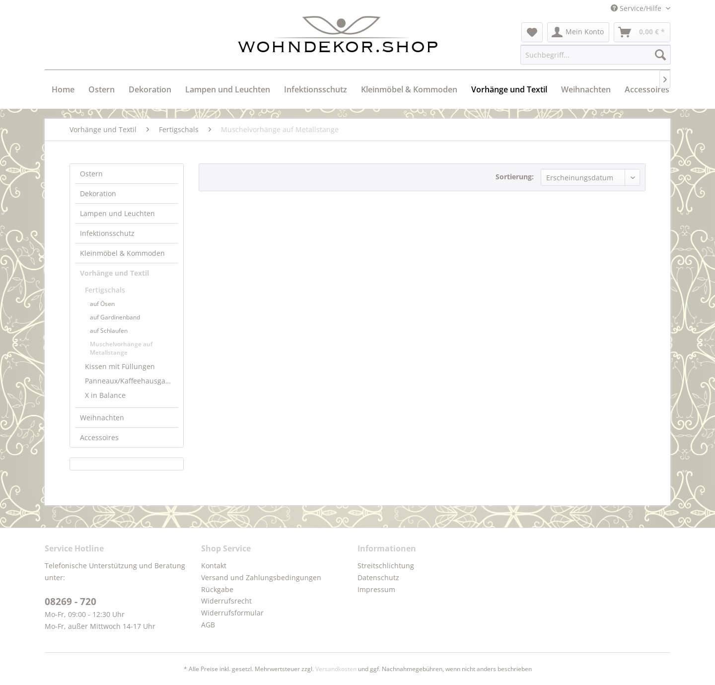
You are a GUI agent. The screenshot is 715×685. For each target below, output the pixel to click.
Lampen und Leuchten (117, 213)
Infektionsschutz (107, 233)
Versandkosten (336, 669)
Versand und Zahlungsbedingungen (261, 577)
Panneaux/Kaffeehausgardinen (131, 380)
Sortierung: (515, 176)
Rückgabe (217, 589)
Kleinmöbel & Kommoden (122, 253)
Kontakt (213, 565)
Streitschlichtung (386, 565)
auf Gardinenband (115, 317)
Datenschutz (378, 577)
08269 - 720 (70, 601)
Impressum (376, 589)
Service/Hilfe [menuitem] (637, 8)
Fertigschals (105, 290)
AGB (208, 624)
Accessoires (99, 437)
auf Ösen (102, 304)
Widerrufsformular (232, 612)
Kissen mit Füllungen (120, 366)
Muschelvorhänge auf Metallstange (121, 348)
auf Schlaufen (109, 330)
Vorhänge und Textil (114, 273)
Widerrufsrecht (226, 601)
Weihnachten (102, 417)
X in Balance (105, 395)
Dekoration (98, 193)
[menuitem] (532, 32)
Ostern (91, 173)
